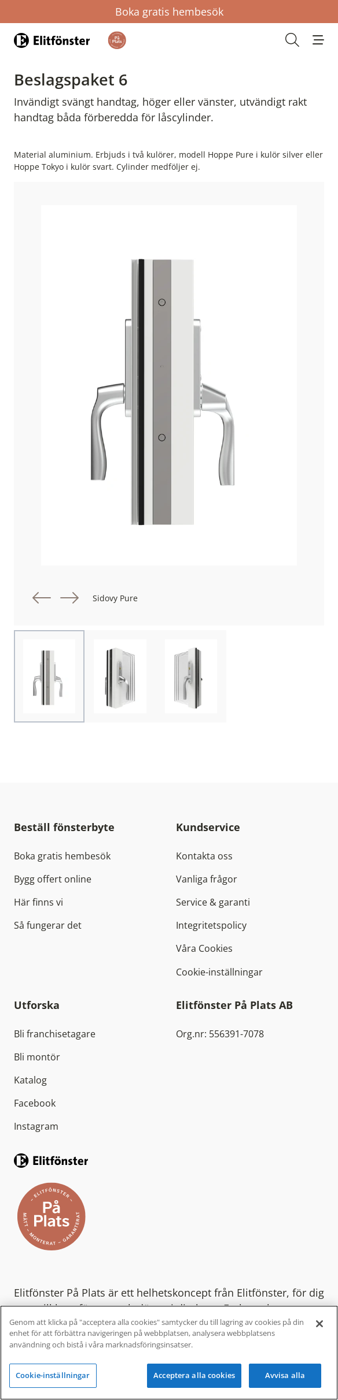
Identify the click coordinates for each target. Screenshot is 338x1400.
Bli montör (37, 1057)
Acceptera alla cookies (194, 1375)
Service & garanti (213, 902)
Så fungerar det (48, 925)
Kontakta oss (204, 856)
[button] (318, 39)
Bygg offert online (52, 879)
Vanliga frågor (206, 879)
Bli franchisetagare (54, 1033)
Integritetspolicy (211, 925)
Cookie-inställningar (219, 972)
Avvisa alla (285, 1375)
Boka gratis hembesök (169, 11)
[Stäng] (319, 1323)
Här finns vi (38, 902)
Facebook (35, 1103)
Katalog (30, 1080)
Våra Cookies (204, 948)
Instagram (36, 1126)
